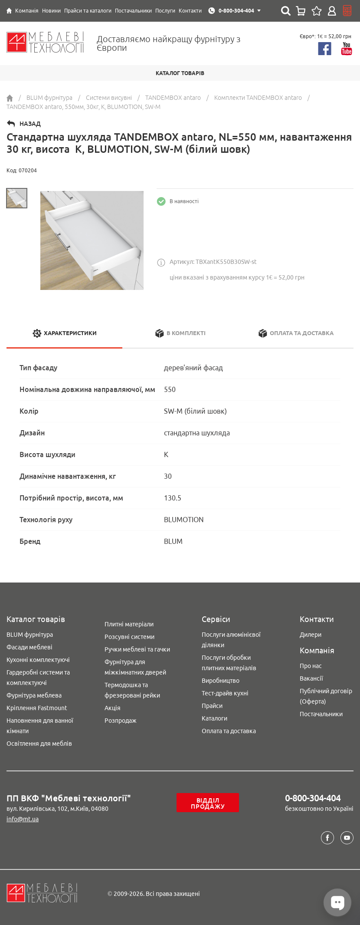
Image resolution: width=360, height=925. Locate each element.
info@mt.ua (23, 819)
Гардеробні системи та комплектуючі (38, 677)
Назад (30, 124)
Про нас (311, 665)
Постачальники (321, 714)
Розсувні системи (129, 636)
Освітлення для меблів (39, 743)
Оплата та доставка (229, 730)
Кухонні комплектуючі (38, 659)
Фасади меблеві (29, 647)
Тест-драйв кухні (225, 693)
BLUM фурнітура (30, 634)
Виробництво (220, 680)
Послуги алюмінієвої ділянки (231, 639)
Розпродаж (121, 720)
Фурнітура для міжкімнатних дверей (135, 667)
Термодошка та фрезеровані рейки (132, 690)
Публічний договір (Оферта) (326, 696)
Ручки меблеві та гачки (137, 649)
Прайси (212, 705)
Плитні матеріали (129, 624)
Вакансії (311, 678)
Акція (113, 707)
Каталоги (214, 718)
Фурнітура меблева (34, 695)
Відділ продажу (208, 803)
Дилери (310, 634)
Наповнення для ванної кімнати (40, 725)
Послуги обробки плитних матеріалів (229, 663)
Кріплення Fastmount (37, 707)
